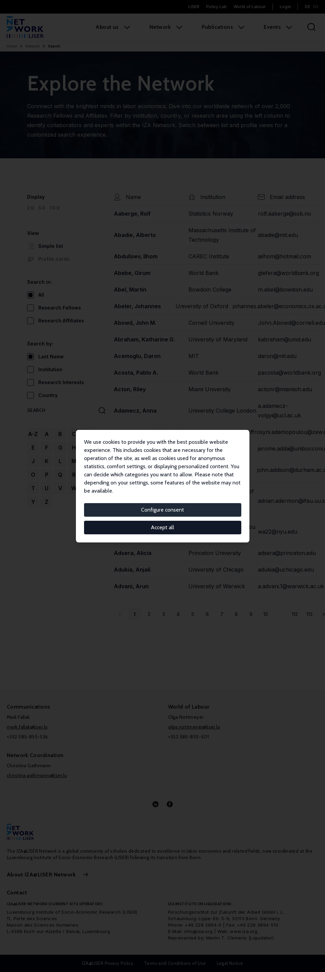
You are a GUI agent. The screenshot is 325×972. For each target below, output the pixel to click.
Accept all (162, 527)
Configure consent (162, 510)
